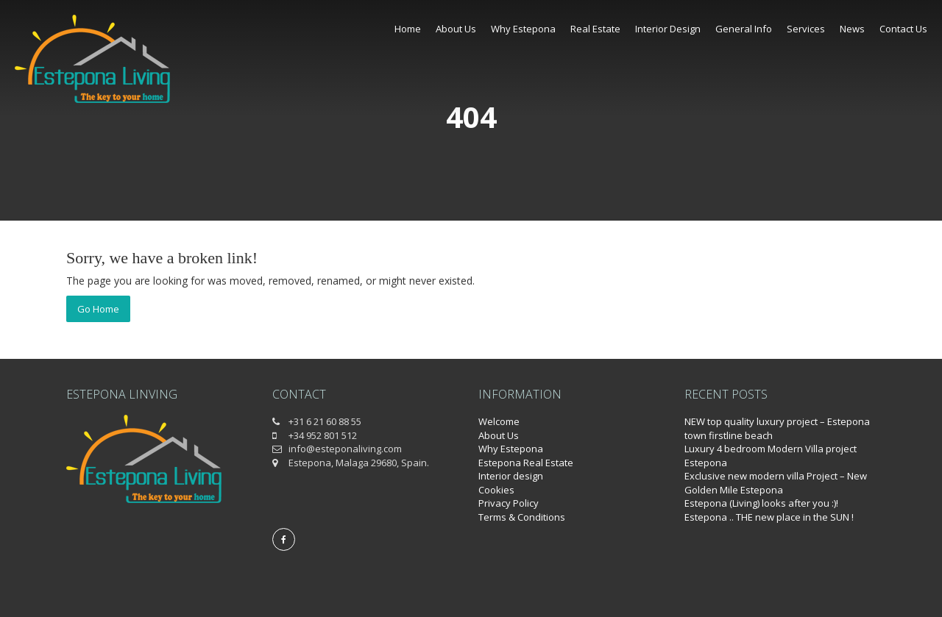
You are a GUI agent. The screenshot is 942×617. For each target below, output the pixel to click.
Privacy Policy (508, 503)
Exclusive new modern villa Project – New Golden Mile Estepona (775, 482)
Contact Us (903, 28)
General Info (743, 28)
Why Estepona (523, 28)
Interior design (510, 475)
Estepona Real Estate (525, 462)
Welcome (499, 421)
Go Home (98, 308)
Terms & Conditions (521, 517)
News (852, 28)
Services (806, 28)
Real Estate (595, 28)
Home (407, 28)
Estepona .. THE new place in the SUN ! (769, 517)
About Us (456, 28)
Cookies (496, 489)
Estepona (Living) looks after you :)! (761, 503)
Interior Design (668, 28)
